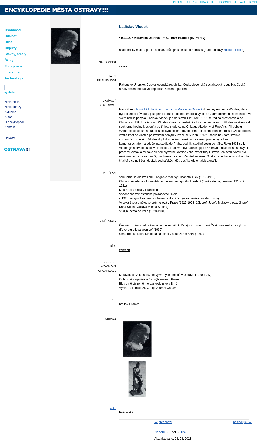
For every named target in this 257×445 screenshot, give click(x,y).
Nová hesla (12, 102)
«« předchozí (163, 422)
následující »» (242, 422)
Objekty (11, 48)
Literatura (12, 72)
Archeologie (14, 78)
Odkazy (10, 138)
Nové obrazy (13, 107)
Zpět (173, 432)
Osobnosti (13, 30)
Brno (253, 2)
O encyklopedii (14, 122)
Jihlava (239, 2)
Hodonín (224, 2)
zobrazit (124, 250)
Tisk (183, 432)
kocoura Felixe (233, 50)
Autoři (8, 117)
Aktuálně (10, 112)
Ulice (8, 42)
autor (113, 408)
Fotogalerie (13, 66)
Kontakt (10, 127)
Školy (9, 60)
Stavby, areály (15, 54)
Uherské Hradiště (200, 2)
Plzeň (177, 2)
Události (11, 36)
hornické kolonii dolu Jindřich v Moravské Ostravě (169, 109)
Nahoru (159, 432)
